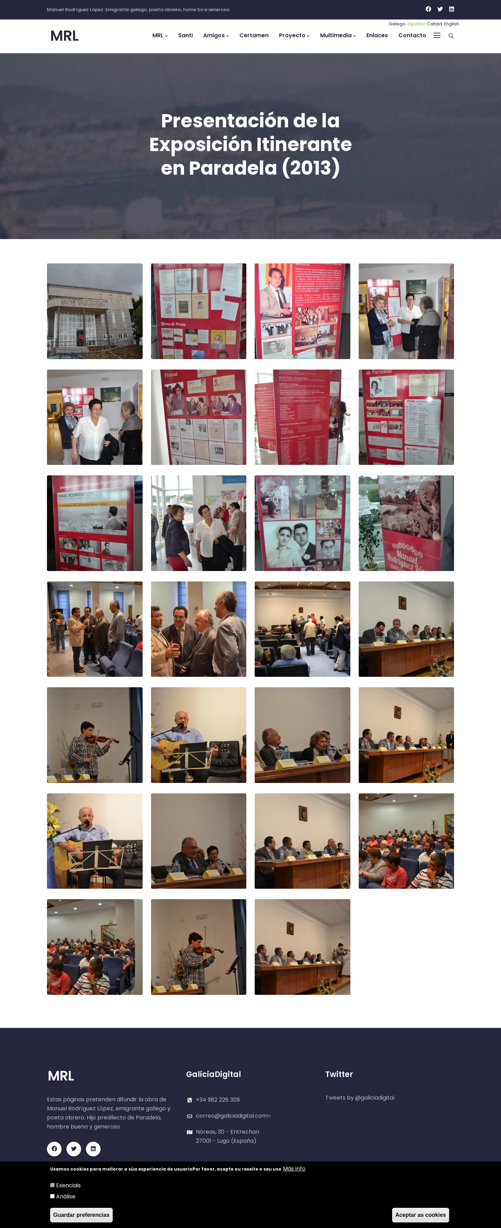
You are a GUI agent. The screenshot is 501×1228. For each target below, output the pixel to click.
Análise (65, 1197)
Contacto (412, 35)
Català (434, 24)
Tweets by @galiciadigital (360, 1098)
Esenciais (68, 1185)
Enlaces (377, 35)
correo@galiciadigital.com (234, 1116)
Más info (294, 1169)
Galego (397, 24)
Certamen (254, 35)
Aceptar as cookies (420, 1215)
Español (416, 24)
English (451, 24)
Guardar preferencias (81, 1215)
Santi (185, 35)
